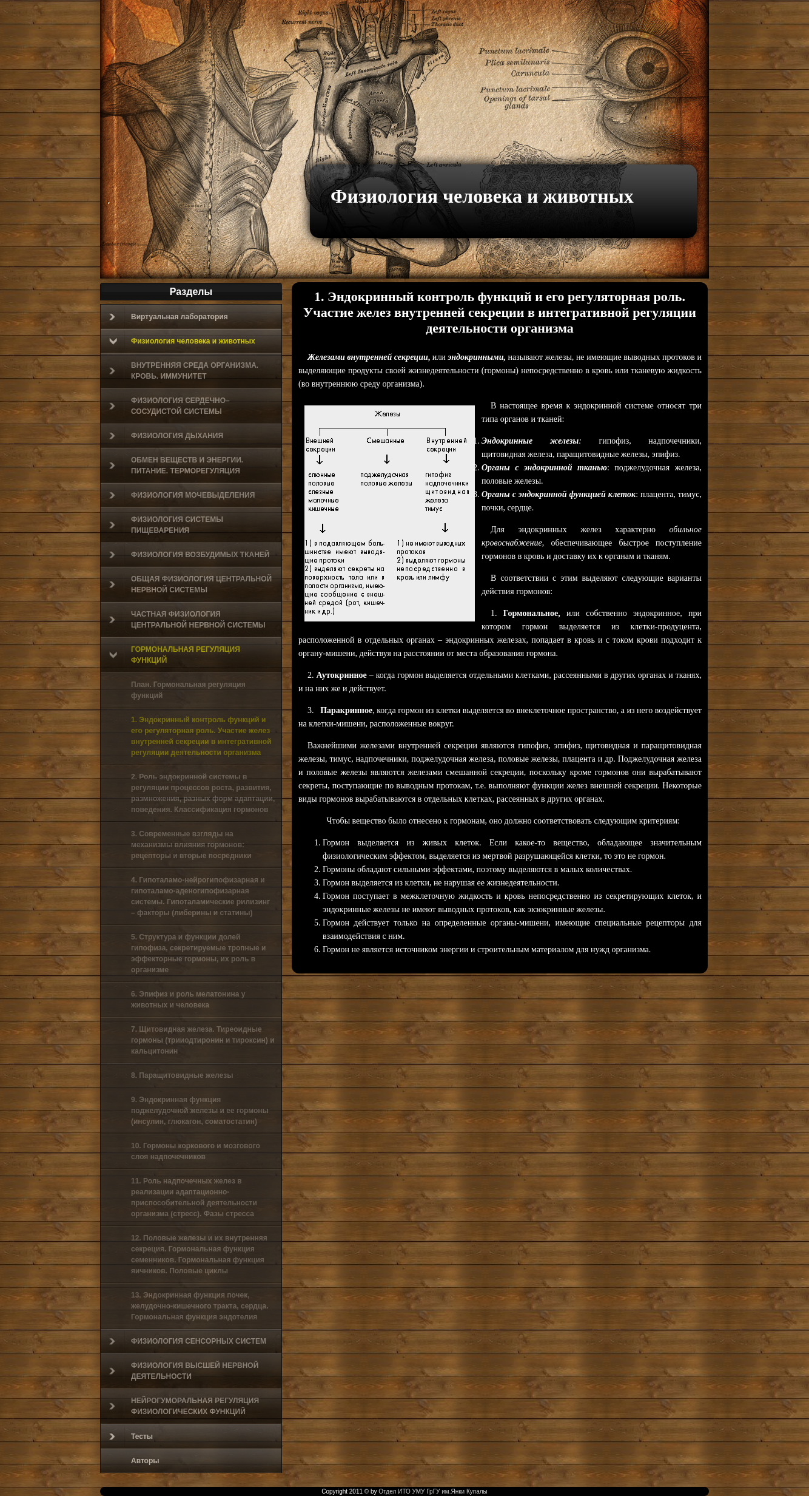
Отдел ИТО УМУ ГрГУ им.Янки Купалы (432, 1491)
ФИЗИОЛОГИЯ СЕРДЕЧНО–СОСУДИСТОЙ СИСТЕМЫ (169, 406)
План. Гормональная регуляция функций (188, 690)
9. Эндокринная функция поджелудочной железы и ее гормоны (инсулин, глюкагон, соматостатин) (200, 1110)
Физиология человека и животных (482, 196)
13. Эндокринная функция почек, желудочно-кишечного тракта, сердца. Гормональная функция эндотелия (200, 1306)
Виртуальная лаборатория (168, 316)
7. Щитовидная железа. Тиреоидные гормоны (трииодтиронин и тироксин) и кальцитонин (203, 1040)
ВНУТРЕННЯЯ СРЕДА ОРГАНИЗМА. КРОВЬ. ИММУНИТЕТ (183, 370)
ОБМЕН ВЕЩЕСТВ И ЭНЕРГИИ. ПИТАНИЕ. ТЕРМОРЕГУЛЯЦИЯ (176, 465)
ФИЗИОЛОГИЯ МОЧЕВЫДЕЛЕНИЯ (182, 495)
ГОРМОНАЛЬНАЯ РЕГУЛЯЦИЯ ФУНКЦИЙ (174, 655)
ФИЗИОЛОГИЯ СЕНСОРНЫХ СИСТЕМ (187, 1341)
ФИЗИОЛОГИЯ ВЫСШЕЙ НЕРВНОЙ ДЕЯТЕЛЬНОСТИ (183, 1371)
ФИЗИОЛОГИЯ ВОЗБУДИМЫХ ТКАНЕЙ (189, 554)
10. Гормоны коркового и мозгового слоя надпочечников (195, 1151)
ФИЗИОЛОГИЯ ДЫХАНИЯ (166, 435)
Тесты (131, 1436)
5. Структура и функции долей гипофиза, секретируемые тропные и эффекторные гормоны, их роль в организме (198, 953)
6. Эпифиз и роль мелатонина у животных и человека (188, 999)
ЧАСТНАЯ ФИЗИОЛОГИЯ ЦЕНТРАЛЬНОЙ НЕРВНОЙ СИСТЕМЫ (187, 619)
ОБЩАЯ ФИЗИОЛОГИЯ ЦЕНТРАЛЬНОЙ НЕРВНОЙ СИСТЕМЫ (190, 584)
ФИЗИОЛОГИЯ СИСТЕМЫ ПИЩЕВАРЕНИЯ (166, 525)
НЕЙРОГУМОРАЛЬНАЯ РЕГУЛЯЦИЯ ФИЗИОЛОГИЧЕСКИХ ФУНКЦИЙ (184, 1406)
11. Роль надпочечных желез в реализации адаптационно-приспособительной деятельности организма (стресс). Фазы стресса (194, 1197)
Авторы (145, 1461)
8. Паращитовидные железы (182, 1075)
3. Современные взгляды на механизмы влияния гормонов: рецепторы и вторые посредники (191, 845)
